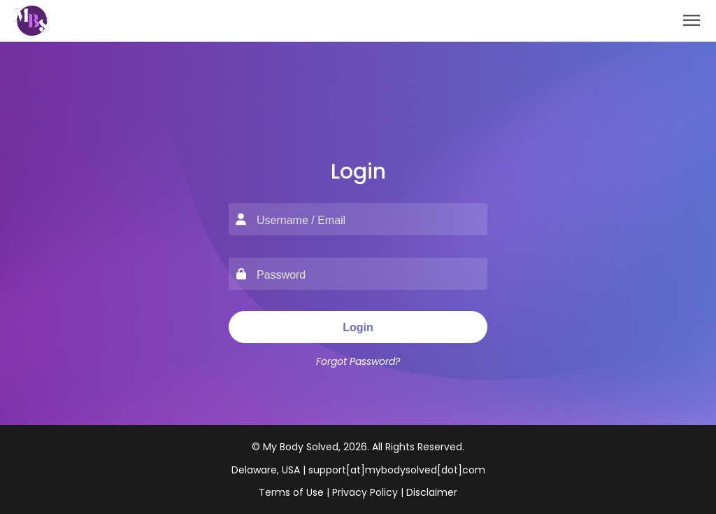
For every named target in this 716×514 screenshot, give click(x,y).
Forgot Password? (358, 361)
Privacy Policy (365, 492)
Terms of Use (291, 492)
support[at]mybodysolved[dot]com (396, 470)
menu (691, 20)
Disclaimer (431, 492)
